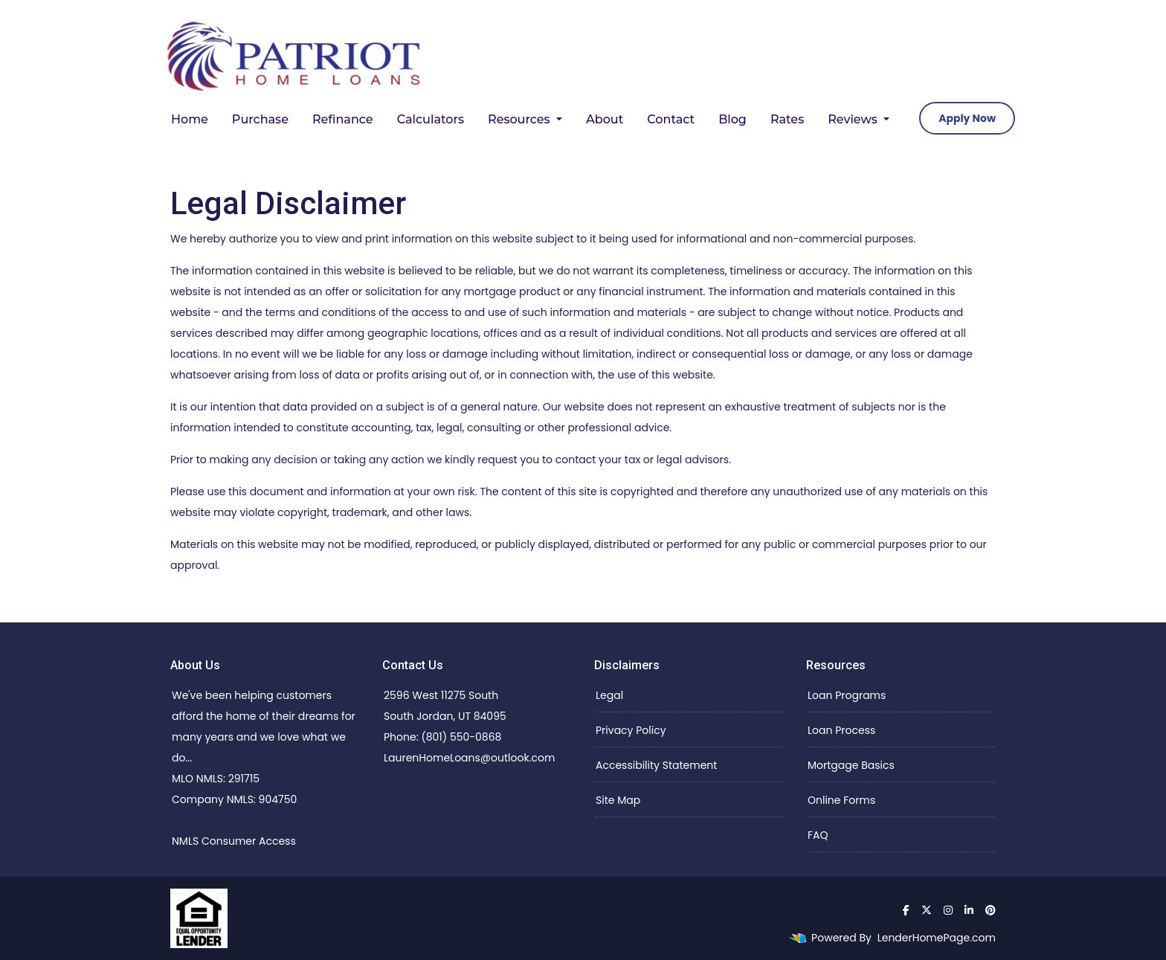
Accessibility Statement (656, 765)
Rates (787, 119)
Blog (732, 119)
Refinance (342, 119)
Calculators (430, 119)
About (604, 119)
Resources (520, 119)
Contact (671, 119)
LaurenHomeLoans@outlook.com (469, 757)
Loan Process (841, 730)
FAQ (818, 835)
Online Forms (841, 800)
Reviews (854, 119)
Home (189, 119)
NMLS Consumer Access (234, 841)
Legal (609, 695)
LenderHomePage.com (936, 937)
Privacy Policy (631, 730)
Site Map (618, 800)
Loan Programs (847, 695)
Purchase (260, 119)
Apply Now (967, 118)
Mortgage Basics (851, 765)
